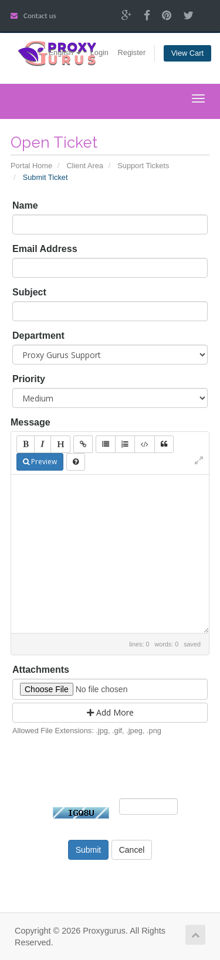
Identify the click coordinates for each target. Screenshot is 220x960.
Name (25, 205)
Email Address (44, 249)
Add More (110, 712)
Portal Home (31, 165)
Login (99, 52)
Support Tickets (143, 165)
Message (30, 422)
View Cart (187, 53)
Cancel (132, 850)
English (65, 52)
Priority (28, 379)
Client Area (84, 165)
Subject (29, 292)
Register (132, 52)
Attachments (40, 670)
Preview (40, 462)
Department (38, 336)
